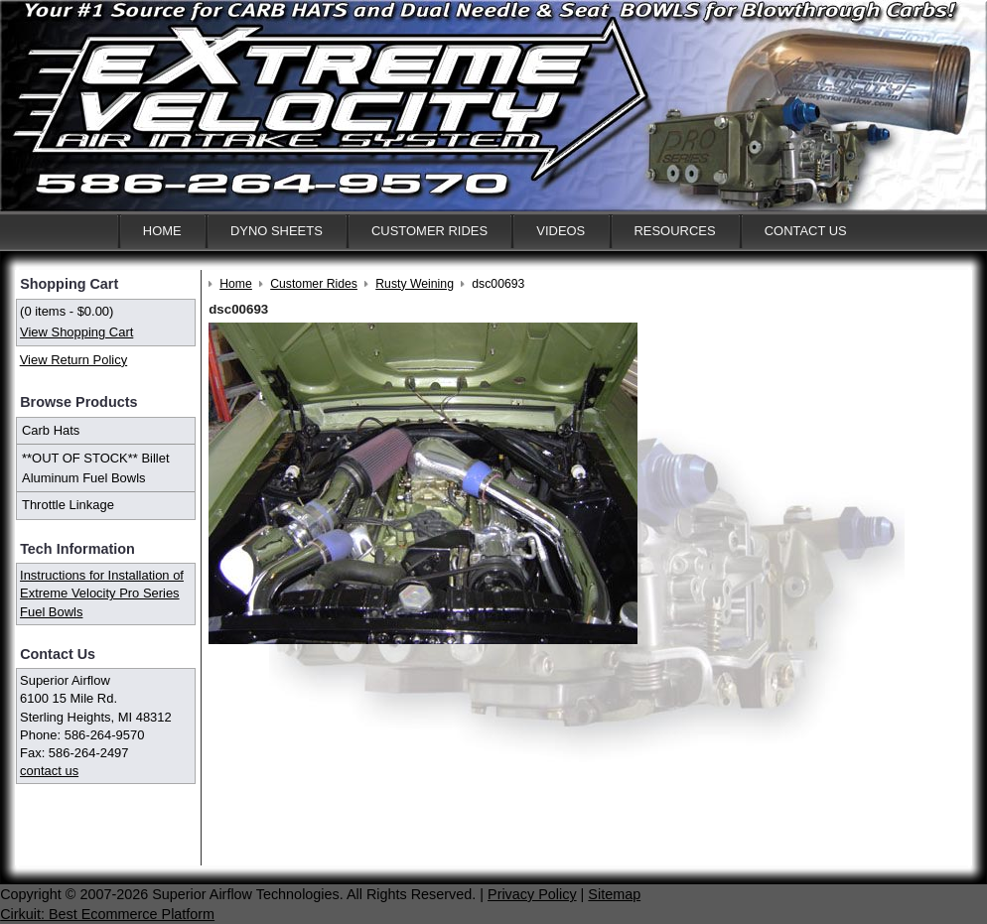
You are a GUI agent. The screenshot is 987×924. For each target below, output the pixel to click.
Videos (560, 230)
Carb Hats (50, 430)
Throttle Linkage (68, 504)
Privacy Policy (532, 894)
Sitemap (614, 894)
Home (162, 230)
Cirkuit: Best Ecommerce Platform (107, 914)
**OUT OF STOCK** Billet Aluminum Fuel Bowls (96, 468)
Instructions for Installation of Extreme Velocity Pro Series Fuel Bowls (102, 593)
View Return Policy (73, 359)
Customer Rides (429, 230)
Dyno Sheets (276, 230)
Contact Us (806, 230)
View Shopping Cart (76, 332)
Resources (674, 230)
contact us (49, 770)
